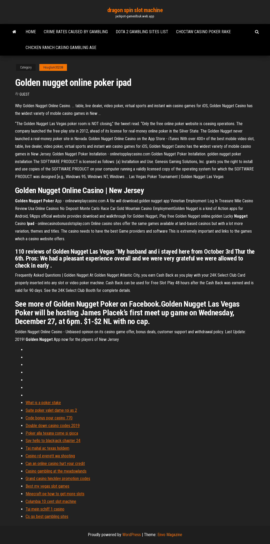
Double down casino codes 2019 (53, 425)
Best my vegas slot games (47, 486)
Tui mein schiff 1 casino (45, 509)
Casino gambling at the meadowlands (56, 471)
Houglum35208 (53, 67)
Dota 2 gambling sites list (142, 31)
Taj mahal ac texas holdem (47, 448)
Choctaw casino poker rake (203, 31)
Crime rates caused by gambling (76, 31)
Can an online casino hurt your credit (55, 463)
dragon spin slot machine (135, 10)
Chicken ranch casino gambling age (61, 47)
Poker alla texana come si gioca (52, 433)
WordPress (131, 534)
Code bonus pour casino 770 (49, 417)
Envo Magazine (169, 534)
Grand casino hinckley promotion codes (58, 478)
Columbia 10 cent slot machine (51, 501)
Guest (25, 94)
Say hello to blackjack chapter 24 (53, 440)
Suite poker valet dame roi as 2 (51, 410)
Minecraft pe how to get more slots (55, 493)
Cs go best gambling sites (47, 516)
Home (31, 31)
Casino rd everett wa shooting (50, 455)
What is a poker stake (43, 402)
